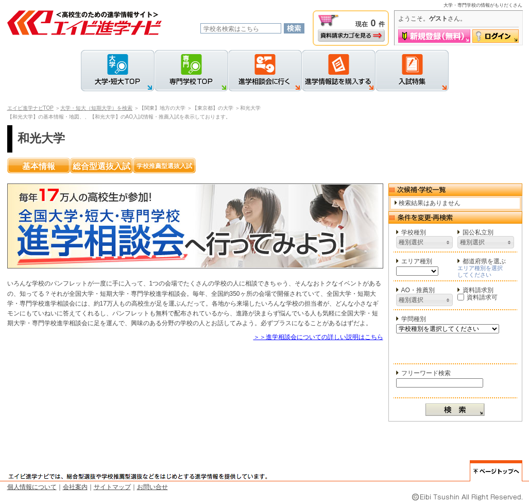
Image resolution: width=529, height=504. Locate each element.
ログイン (495, 36)
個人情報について (32, 487)
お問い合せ (152, 487)
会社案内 (75, 487)
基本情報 (38, 166)
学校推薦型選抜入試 (164, 166)
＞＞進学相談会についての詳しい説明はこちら (318, 337)
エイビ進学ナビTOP (30, 108)
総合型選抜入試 (101, 166)
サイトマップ (112, 487)
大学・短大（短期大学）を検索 (96, 108)
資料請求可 (477, 297)
